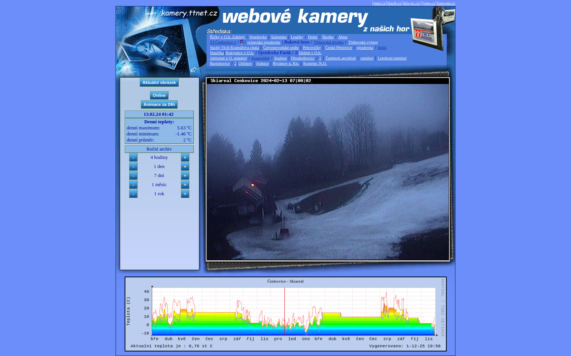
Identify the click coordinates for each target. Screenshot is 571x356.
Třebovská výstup (363, 42)
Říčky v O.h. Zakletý (228, 36)
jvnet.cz (428, 3)
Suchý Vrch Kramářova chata (234, 47)
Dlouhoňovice (302, 58)
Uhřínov (245, 63)
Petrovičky (312, 47)
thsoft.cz (394, 3)
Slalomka (279, 36)
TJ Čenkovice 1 (223, 42)
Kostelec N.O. (315, 63)
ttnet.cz (379, 3)
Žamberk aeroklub (340, 58)
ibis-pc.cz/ (412, 3)
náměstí (367, 58)
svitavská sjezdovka (264, 42)
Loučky (297, 36)
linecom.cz (446, 3)
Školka (328, 36)
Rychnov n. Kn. (286, 63)
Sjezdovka (258, 36)
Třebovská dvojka (329, 42)
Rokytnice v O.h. (239, 52)
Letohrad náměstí (392, 58)
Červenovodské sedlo (281, 47)
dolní (382, 47)
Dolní (313, 36)
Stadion (280, 58)
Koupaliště (261, 58)
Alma (342, 36)
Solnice (262, 63)
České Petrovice (338, 47)
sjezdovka (364, 47)
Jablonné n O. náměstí (228, 58)
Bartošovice (220, 63)
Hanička (217, 52)
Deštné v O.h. (310, 52)
